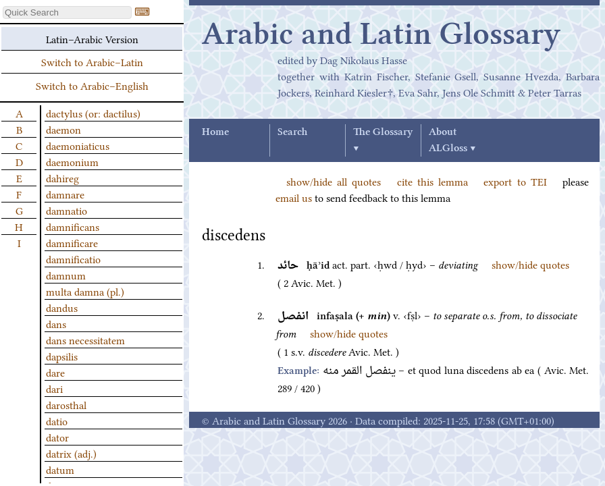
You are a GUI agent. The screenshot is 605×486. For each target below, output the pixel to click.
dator (57, 436)
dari (54, 388)
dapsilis (62, 355)
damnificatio (73, 258)
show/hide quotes (530, 263)
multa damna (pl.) (85, 291)
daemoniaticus (77, 145)
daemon (63, 129)
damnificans (72, 226)
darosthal (66, 404)
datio (57, 420)
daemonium (72, 161)
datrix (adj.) (71, 453)
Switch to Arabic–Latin (92, 61)
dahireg (62, 177)
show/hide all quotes (333, 180)
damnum (66, 274)
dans (56, 323)
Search (292, 132)
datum (60, 469)
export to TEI (514, 180)
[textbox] (67, 12)
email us (293, 197)
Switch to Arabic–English (92, 85)
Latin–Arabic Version (92, 38)
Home (215, 132)
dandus (62, 307)
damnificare (72, 242)
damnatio (66, 209)
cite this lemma (432, 180)
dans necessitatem (85, 339)
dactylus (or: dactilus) (93, 112)
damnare (65, 193)
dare (55, 371)
